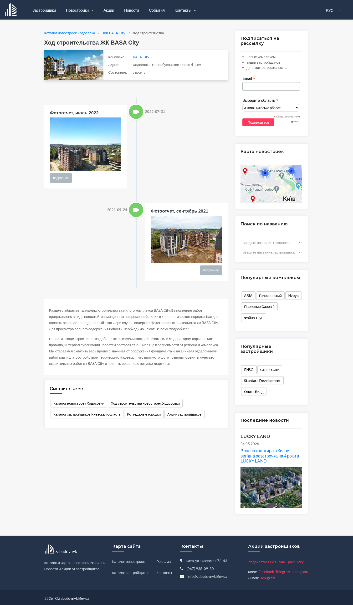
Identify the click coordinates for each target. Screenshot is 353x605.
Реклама (163, 561)
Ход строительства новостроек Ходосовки (145, 403)
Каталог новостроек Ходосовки (78, 403)
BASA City (141, 57)
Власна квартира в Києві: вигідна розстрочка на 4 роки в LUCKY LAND (269, 455)
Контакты (183, 10)
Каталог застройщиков (130, 572)
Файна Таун (253, 317)
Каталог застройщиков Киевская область (87, 414)
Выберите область (260, 100)
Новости (131, 10)
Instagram (300, 571)
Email (248, 78)
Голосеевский (270, 295)
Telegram (282, 571)
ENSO (249, 369)
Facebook (266, 571)
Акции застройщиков (184, 414)
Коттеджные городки (144, 414)
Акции (108, 10)
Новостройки (78, 10)
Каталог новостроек (128, 561)
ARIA (248, 295)
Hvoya (293, 295)
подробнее (61, 178)
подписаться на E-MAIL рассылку (276, 562)
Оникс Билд (253, 391)
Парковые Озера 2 (259, 306)
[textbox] (271, 242)
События (157, 10)
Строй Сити (269, 369)
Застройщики (44, 10)
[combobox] (271, 242)
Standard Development (262, 380)
